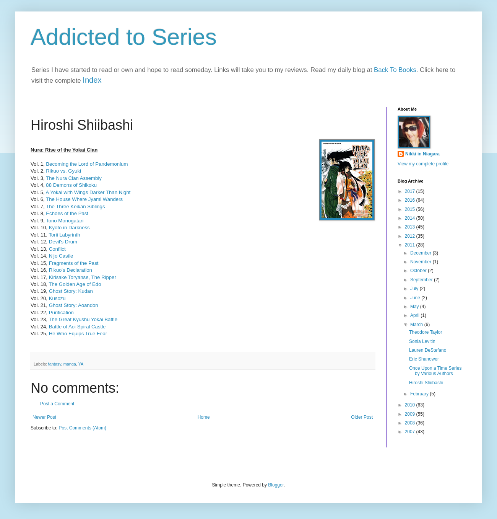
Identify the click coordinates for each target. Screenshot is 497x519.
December (421, 253)
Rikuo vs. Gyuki (63, 171)
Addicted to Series (124, 37)
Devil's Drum (63, 242)
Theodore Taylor (425, 332)
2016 (410, 200)
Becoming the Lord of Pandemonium (87, 164)
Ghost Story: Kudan (71, 291)
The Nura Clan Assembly (74, 178)
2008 (410, 423)
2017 (410, 191)
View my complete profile (423, 163)
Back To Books (395, 69)
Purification (62, 312)
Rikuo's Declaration (70, 270)
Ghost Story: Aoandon (73, 305)
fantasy (54, 364)
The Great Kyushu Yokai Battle (83, 319)
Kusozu (57, 298)
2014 (410, 218)
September (422, 279)
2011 (410, 245)
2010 (410, 405)
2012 (410, 236)
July (415, 288)
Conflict (57, 249)
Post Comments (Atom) (82, 428)
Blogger (276, 485)
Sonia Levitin (422, 341)
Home (204, 417)
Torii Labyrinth (64, 235)
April (415, 315)
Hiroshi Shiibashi (426, 382)
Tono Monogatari (64, 221)
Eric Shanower (424, 359)
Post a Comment (57, 403)
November (421, 261)
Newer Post (44, 417)
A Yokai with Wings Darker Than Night (88, 192)
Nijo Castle (61, 256)
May (415, 306)
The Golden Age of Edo (75, 284)
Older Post (362, 417)
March (417, 324)
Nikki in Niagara (422, 154)
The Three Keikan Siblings (75, 206)
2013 (410, 227)
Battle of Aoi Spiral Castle (77, 327)
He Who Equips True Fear (78, 333)
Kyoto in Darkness (69, 227)
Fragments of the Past (74, 263)
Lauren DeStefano (427, 350)
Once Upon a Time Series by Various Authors (435, 371)
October (419, 270)
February (420, 394)
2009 (410, 414)
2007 (410, 431)
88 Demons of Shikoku (71, 185)
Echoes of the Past (67, 213)
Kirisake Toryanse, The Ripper (83, 277)
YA (81, 364)
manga (69, 364)
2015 (410, 209)
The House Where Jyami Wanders (84, 199)
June (415, 297)
